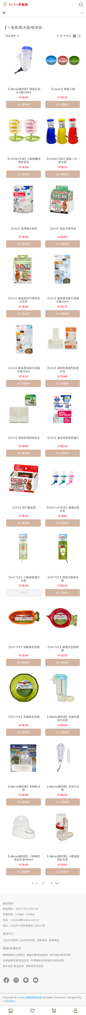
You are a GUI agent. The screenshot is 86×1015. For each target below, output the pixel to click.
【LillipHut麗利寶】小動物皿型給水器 (62, 858)
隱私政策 (42, 940)
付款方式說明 (10, 940)
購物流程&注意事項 (14, 954)
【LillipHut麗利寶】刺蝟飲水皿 (23, 788)
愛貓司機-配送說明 (37, 954)
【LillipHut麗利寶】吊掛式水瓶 (62, 788)
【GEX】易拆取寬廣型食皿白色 (62, 369)
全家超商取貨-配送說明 (16, 960)
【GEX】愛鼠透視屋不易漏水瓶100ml (62, 300)
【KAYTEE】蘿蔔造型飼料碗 (62, 648)
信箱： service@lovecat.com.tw (21, 920)
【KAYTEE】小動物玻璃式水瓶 (23, 579)
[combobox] (11, 36)
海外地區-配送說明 (13, 966)
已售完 (23, 592)
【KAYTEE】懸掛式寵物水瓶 (62, 579)
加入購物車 (23, 104)
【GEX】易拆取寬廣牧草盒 (23, 437)
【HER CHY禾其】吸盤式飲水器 (62, 509)
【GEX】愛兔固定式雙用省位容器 (23, 300)
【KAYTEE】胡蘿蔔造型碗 (23, 647)
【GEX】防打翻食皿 (23, 507)
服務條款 (54, 940)
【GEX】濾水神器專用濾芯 (62, 437)
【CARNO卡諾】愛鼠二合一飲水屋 (62, 160)
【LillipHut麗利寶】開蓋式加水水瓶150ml (23, 90)
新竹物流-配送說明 (60, 954)
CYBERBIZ (9, 1001)
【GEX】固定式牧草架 (62, 228)
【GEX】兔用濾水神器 (23, 228)
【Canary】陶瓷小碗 (62, 89)
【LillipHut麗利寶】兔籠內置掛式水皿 (62, 718)
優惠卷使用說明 (34, 966)
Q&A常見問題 (27, 940)
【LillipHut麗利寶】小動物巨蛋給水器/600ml (23, 858)
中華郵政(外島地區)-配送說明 (47, 960)
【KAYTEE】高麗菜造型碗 (23, 716)
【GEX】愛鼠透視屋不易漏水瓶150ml (23, 369)
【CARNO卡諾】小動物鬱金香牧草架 (23, 160)
